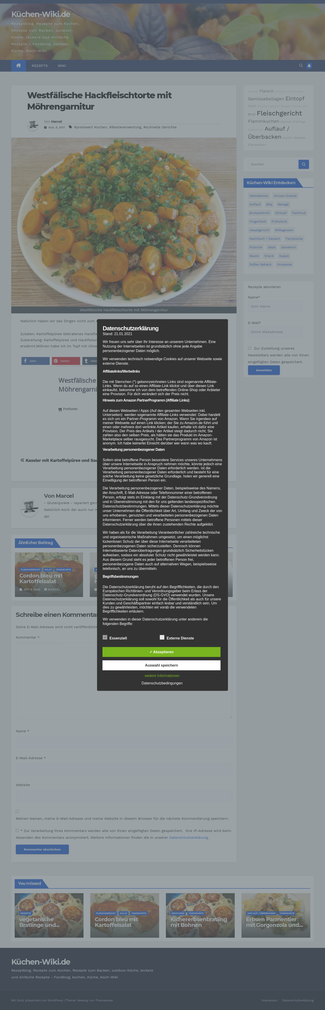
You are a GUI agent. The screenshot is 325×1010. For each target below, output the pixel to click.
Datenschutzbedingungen (162, 683)
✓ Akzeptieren (161, 652)
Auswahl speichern (161, 665)
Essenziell (115, 637)
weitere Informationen (162, 676)
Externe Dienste (177, 637)
